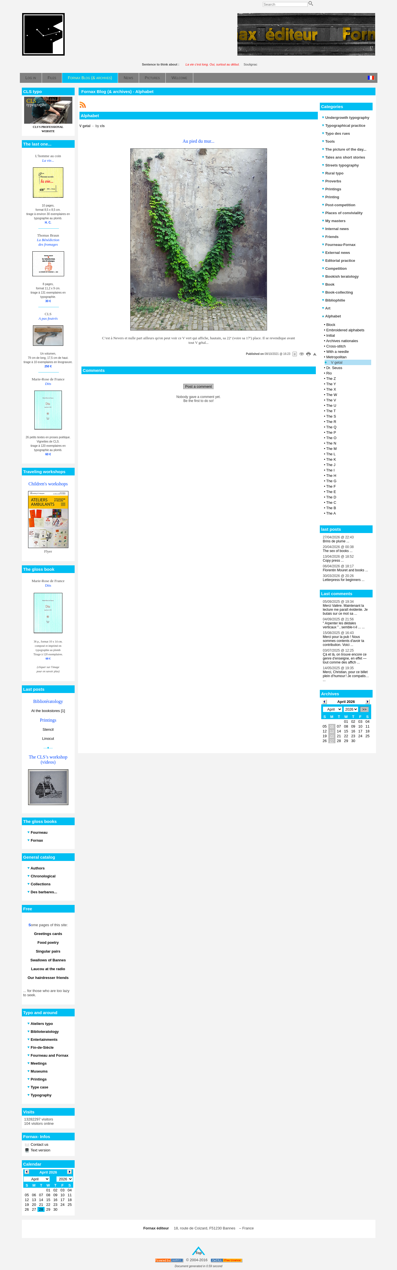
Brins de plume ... (336, 541)
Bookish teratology (340, 276)
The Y (331, 384)
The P (331, 432)
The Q (331, 427)
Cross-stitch (336, 346)
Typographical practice (344, 125)
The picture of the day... (344, 149)
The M (331, 448)
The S (331, 416)
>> (364, 709)
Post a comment (198, 386)
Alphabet (331, 316)
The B (331, 508)
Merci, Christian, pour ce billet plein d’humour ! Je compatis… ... (346, 676)
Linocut (48, 738)
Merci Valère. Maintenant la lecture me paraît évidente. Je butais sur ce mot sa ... (345, 610)
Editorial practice (338, 260)
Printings (331, 189)
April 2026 (346, 702)
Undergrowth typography (345, 117)
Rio (329, 373)
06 (332, 726)
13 (332, 731)
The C (331, 502)
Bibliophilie (333, 300)
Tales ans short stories (343, 157)
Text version (40, 1150)
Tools (328, 141)
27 (332, 741)
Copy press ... (333, 561)
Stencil (48, 729)
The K (331, 459)
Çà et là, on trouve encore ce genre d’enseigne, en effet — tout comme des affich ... (345, 658)
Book (328, 284)
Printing (330, 197)
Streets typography (340, 165)
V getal (336, 362)
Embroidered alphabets (345, 330)
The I (330, 470)
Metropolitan (336, 357)
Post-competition (339, 205)
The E (331, 492)
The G (331, 481)
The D (331, 497)
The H (331, 475)
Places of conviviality (342, 213)
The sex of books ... (338, 551)
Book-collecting (337, 292)
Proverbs (331, 181)
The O (331, 438)
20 (332, 736)
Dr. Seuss (334, 368)
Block (330, 325)
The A (331, 513)
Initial (330, 335)
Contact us (39, 1144)
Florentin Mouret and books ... (345, 570)
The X (331, 389)
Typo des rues (336, 133)
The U (331, 405)
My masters (334, 221)
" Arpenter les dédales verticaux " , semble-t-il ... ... (344, 625)
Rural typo (333, 173)
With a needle (337, 351)
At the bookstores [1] (48, 711)
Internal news (335, 229)
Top (198, 1253)
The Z (331, 378)
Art (326, 308)
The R (331, 422)
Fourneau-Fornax (339, 245)
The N (331, 443)
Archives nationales (342, 341)
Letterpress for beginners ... (344, 580)
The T (331, 411)
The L (330, 454)
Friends (330, 237)
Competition (334, 268)
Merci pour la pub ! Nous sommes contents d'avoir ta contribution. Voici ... (343, 641)
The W (331, 395)
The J (330, 465)
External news (336, 252)
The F (331, 486)
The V (331, 400)
